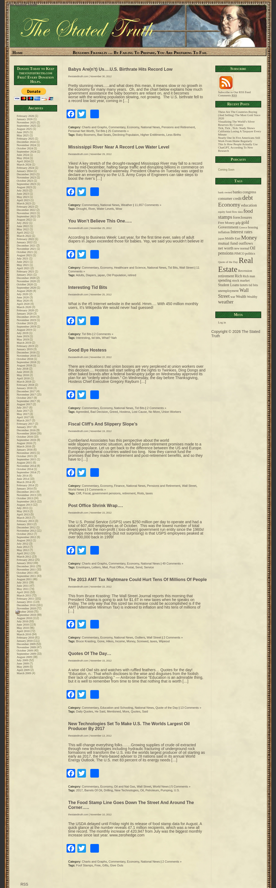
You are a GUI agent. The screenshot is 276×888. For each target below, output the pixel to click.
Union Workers (171, 411)
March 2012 (24, 556)
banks (237, 192)
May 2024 (23, 158)
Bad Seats (104, 134)
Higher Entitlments (152, 134)
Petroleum (152, 790)
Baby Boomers (85, 134)
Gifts (105, 865)
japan (101, 275)
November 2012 (26, 530)
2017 (79, 790)
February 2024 (25, 167)
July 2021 (22, 258)
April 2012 (23, 553)
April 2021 (23, 268)
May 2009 (23, 666)
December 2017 (26, 391)
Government (228, 227)
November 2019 (26, 320)
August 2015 (24, 462)
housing (253, 227)
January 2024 (25, 171)
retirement (129, 493)
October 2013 (25, 498)
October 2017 (25, 397)
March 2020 (24, 307)
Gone (101, 641)
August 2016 (24, 443)
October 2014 (25, 469)
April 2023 (23, 200)
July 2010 (22, 621)
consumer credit (230, 199)
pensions (226, 253)
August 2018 (24, 365)
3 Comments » (96, 489)
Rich (238, 276)
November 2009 (26, 647)
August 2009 (24, 657)
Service (149, 567)
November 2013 (26, 495)
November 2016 (26, 433)
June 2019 (23, 336)
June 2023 (23, 193)
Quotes (135, 711)
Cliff (78, 493)
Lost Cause (139, 411)
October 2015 (25, 456)
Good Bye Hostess (87, 350)
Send (138, 567)
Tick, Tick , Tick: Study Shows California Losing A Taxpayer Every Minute (239, 131)
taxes (149, 493)
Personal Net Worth (81, 131)
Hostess (124, 411)
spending (224, 280)
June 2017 (23, 410)
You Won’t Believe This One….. (100, 221)
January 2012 (25, 563)
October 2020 (25, 284)
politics (250, 253)
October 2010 (25, 611)
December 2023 (26, 174)
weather (225, 302)
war (232, 297)
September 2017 (26, 401)
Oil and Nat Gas (124, 786)
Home (17, 52)
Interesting (83, 337)
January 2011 (25, 601)
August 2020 (24, 290)
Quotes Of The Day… (89, 653)
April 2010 (23, 631)
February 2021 (25, 271)
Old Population (116, 275)
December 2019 (26, 316)
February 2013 (25, 520)
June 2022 (23, 226)
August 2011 (24, 579)
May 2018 (23, 375)
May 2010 (23, 627)
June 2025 (23, 132)
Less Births (173, 134)
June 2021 (23, 261)
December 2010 (26, 605)
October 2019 (25, 323)
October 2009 (25, 650)
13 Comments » (190, 707)
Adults (80, 275)
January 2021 (25, 274)
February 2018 (25, 384)
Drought (81, 208)
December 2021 (26, 245)
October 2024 (25, 148)
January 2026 (25, 119)
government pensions (106, 493)
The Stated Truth (22, 5)
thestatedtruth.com (78, 76)
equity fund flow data (230, 211)
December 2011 (26, 566)
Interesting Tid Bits (87, 287)
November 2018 (26, 355)
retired (132, 275)
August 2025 (24, 128)
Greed (114, 411)
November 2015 (26, 452)
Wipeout (164, 641)
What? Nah (109, 337)
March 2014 (24, 482)
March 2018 (24, 381)
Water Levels (105, 208)
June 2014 (23, 478)
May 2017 (23, 414)
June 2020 (23, 297)
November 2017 (26, 394)
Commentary (117, 127)
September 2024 (26, 151)
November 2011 (26, 569)
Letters (96, 567)
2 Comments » (103, 334)
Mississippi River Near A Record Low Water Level (118, 147)
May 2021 (23, 264)
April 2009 (23, 669)
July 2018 (22, 368)
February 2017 (25, 423)
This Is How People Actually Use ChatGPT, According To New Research (238, 147)
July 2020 (22, 294)
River (91, 208)
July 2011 (22, 582)
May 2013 (23, 511)
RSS (23, 884)
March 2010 (24, 634)
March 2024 (24, 164)
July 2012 (22, 543)
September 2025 (26, 125)
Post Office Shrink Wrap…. (95, 505)
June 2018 (23, 371)
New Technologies (127, 790)
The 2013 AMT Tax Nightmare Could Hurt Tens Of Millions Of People (137, 579)
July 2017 (22, 407)
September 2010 (26, 614)
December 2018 (26, 352)
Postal (130, 567)
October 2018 (25, 358)
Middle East (232, 238)
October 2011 (25, 572)
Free (98, 865)
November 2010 (26, 608)
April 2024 (23, 161)
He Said (100, 711)
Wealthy (252, 297)
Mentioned (114, 711)
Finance (119, 485)
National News (150, 127)
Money (131, 641)
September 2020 (26, 287)
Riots (140, 493)
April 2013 (23, 514)
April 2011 (23, 592)
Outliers (140, 637)
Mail (105, 567)
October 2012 (25, 533)
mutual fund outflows (235, 243)
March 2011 (24, 595)
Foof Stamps (84, 865)
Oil (142, 790)
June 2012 (23, 546)
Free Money (226, 223)
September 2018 (26, 362)
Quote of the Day (167, 707)
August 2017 (24, 404)
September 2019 (26, 326)
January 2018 (25, 388)
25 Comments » (118, 131)
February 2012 (25, 559)
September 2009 (26, 653)
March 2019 (24, 342)
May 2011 (23, 588)
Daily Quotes (84, 711)
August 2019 (24, 329)
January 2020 (25, 313)
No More (154, 411)
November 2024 (26, 145)
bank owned (225, 192)
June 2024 (23, 154)
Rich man (249, 276)
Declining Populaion (126, 134)
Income (120, 641)
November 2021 (26, 248)
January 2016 (25, 449)
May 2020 (23, 300)
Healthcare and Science (130, 267)
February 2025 (25, 138)
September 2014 (26, 472)
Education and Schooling (116, 707)
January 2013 (25, 524)
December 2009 (26, 644)
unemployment (228, 291)
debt (247, 197)
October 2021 (25, 252)
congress (249, 192)
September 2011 (26, 576)
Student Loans (228, 285)
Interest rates (241, 231)
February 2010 (25, 637)
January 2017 (25, 426)
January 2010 (25, 640)
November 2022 (26, 213)
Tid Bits (100, 131)
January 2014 (25, 488)
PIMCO (239, 253)
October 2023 (25, 180)
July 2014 (22, 475)
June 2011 (23, 585)
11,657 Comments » (147, 205)
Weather (126, 205)
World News (76, 489)
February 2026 (25, 115)
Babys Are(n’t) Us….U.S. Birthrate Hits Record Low (120, 69)
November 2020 (26, 281)
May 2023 (23, 196)
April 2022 (23, 232)
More (125, 711)
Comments (227, 95)
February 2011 (25, 598)
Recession (245, 271)
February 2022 (25, 239)
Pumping (166, 790)
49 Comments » (172, 563)
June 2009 (23, 663)
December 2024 (26, 141)
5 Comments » (181, 786)
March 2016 (24, 446)
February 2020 (25, 310)
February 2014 (25, 485)
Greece (243, 227)
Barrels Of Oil (93, 790)
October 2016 (25, 436)
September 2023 (26, 183)
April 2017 (23, 417)
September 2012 (26, 537)
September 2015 (26, 459)
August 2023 (24, 187)
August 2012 (24, 540)
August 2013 (24, 504)
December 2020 (26, 277)
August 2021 (24, 255)
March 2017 (24, 420)
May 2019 (23, 339)
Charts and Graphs (94, 127)
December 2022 (26, 209)
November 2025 (26, 122)
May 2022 (23, 229)
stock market (241, 280)
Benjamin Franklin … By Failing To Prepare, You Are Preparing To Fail (140, 52)
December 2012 (26, 527)
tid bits (96, 337)
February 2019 (25, 345)
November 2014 (26, 465)
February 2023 (25, 206)
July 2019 (22, 333)
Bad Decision (99, 411)
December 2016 (26, 430)
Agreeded (82, 411)
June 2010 (23, 624)
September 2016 (26, 439)
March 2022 (24, 235)
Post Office (116, 567)
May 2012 (23, 550)
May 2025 (23, 135)
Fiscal (87, 493)
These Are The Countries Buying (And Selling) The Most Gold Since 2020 (239, 115)
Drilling (108, 790)
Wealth (241, 297)
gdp (238, 223)
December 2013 (26, 491)
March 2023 (24, 203)
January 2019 (25, 349)
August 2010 (24, 618)
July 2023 (22, 190)
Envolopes (83, 567)
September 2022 (26, 216)
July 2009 (22, 660)
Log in (222, 322)
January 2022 (25, 242)
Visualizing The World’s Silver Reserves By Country (236, 123)
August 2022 (24, 219)
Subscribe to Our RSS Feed (234, 91)
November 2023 (26, 177)
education (249, 205)
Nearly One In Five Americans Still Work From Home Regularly (239, 139)
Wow (119, 208)
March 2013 (24, 517)
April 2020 (23, 303)
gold (245, 222)
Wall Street (186, 267)
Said (145, 711)
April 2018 (23, 378)
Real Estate (235, 265)
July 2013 (22, 507)
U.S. (177, 790)
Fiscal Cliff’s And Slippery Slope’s (102, 424)
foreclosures (242, 217)
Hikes (110, 641)
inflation (224, 232)
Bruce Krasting (85, 641)
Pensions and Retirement (178, 127)
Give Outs (116, 865)
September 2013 (26, 501)
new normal (241, 248)
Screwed (143, 641)
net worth (225, 248)
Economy (133, 127)
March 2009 (24, 673)
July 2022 (22, 222)
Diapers (91, 275)
